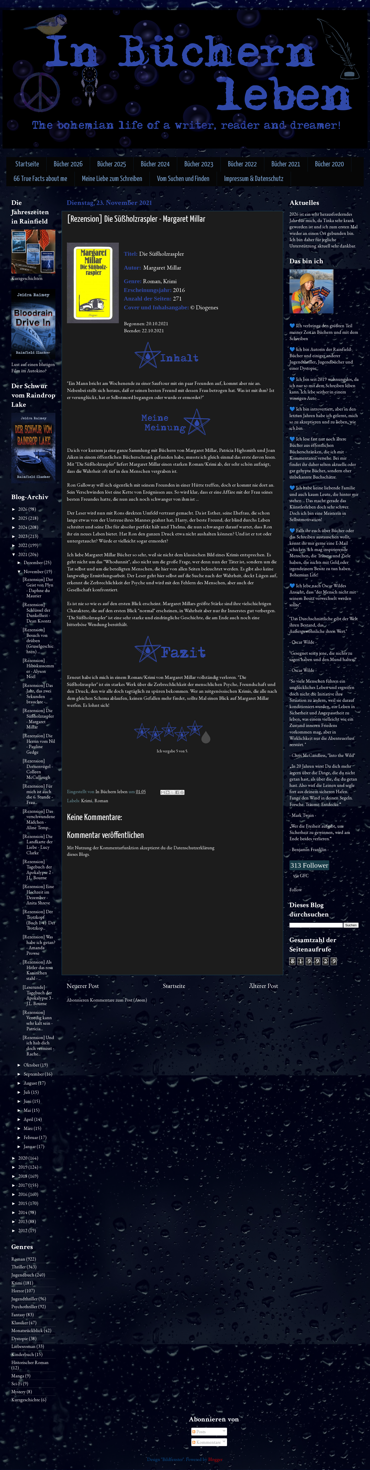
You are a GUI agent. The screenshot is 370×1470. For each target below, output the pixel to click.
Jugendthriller (24, 1299)
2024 (23, 527)
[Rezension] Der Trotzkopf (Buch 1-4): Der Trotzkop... (39, 920)
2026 (23, 509)
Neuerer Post (83, 986)
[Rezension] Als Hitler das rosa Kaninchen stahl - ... (38, 970)
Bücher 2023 (198, 164)
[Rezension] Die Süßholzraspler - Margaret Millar (38, 719)
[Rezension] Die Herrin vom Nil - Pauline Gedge (39, 744)
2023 (23, 536)
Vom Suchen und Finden (183, 179)
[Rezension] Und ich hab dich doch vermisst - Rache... (38, 1046)
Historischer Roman (30, 1362)
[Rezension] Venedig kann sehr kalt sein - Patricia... (38, 1020)
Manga (17, 1376)
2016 (23, 1194)
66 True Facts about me (40, 179)
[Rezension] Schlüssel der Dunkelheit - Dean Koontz (37, 613)
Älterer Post (263, 986)
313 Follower (309, 865)
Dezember (34, 562)
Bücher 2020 (329, 164)
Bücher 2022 (242, 164)
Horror (17, 1291)
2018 (23, 1176)
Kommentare (206, 1442)
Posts (199, 1432)
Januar (30, 1146)
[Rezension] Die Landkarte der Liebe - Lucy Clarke (38, 844)
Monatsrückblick (27, 1330)
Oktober (32, 1065)
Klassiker (19, 1323)
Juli (27, 1092)
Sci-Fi (16, 1383)
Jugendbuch (22, 1275)
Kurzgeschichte (25, 1400)
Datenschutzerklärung (193, 848)
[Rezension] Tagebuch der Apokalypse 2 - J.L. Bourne (38, 870)
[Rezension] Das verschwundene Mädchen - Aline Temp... (39, 819)
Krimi (86, 800)
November (34, 571)
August (31, 1083)
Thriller (18, 1267)
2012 (23, 1230)
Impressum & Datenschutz (253, 179)
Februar (31, 1137)
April (29, 1119)
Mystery (18, 1391)
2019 (23, 1167)
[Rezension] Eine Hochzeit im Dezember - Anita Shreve (38, 895)
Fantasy (18, 1314)
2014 (23, 1212)
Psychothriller (24, 1306)
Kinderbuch (22, 1354)
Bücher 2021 (286, 164)
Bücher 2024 (155, 164)
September (34, 1074)
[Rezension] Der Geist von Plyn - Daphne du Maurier (38, 587)
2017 (23, 1185)
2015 (23, 1203)
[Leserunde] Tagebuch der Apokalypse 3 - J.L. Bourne (38, 995)
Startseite (27, 164)
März (29, 1128)
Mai (28, 1110)
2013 (23, 1221)
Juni (28, 1101)
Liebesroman (23, 1346)
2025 (23, 518)
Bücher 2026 (68, 164)
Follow (295, 890)
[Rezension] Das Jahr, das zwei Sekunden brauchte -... (38, 693)
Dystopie (19, 1338)
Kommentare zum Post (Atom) (118, 1000)
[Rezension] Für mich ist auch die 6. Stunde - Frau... (38, 794)
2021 (23, 554)
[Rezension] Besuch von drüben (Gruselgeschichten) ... (38, 640)
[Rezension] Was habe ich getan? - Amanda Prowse (39, 945)
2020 (23, 1158)
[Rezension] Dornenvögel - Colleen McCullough (38, 769)
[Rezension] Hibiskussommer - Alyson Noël (38, 668)
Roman (101, 800)
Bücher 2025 (111, 164)
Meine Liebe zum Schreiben (112, 179)
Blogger (215, 1459)
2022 (23, 545)
